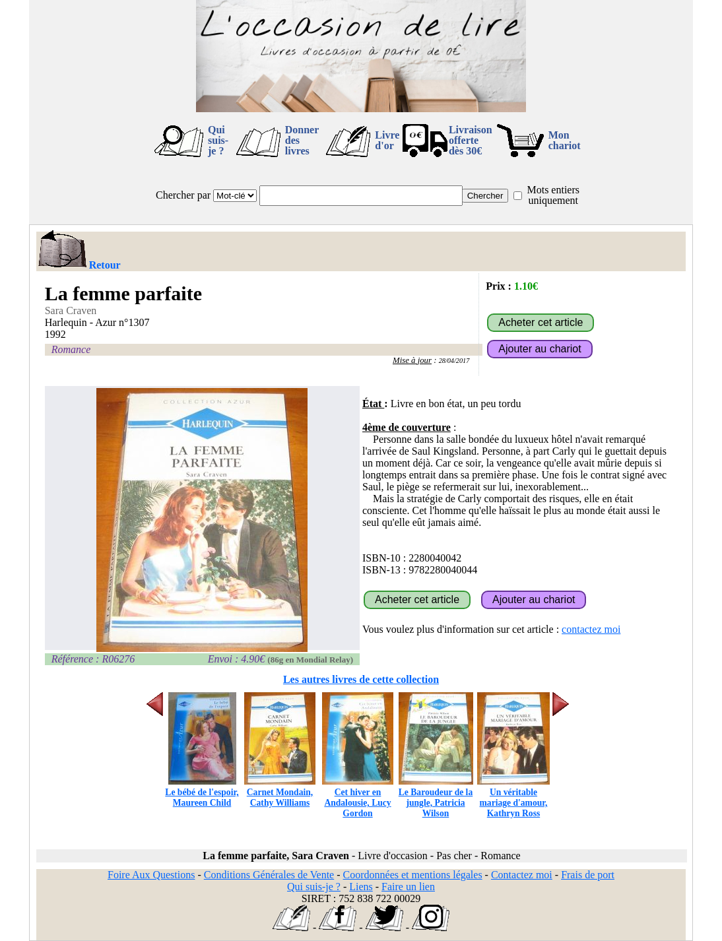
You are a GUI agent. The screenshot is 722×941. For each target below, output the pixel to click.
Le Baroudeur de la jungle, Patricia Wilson (436, 797)
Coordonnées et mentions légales (412, 874)
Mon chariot (564, 140)
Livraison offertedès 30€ (470, 140)
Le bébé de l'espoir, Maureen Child (201, 792)
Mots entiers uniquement (553, 195)
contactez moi (591, 629)
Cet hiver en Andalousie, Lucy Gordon (357, 797)
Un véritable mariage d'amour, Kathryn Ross (513, 797)
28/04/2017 (454, 360)
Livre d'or (387, 140)
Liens (361, 886)
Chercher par (183, 195)
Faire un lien (408, 886)
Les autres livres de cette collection (361, 679)
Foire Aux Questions (151, 874)
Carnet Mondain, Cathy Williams (279, 792)
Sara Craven (71, 310)
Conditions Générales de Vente (269, 874)
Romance (71, 349)
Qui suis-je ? (218, 140)
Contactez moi (521, 874)
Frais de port (587, 874)
